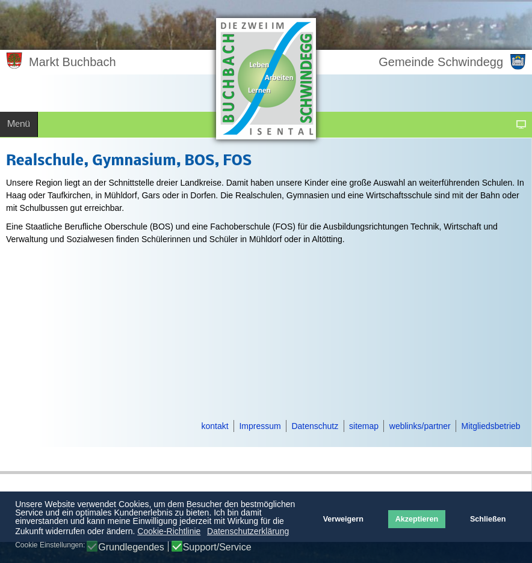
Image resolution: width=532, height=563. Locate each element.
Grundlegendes (131, 547)
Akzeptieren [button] (416, 519)
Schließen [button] (488, 519)
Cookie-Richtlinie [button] (168, 531)
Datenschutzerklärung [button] (248, 531)
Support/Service (217, 547)
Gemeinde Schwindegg (441, 61)
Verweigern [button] (343, 519)
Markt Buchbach (72, 61)
